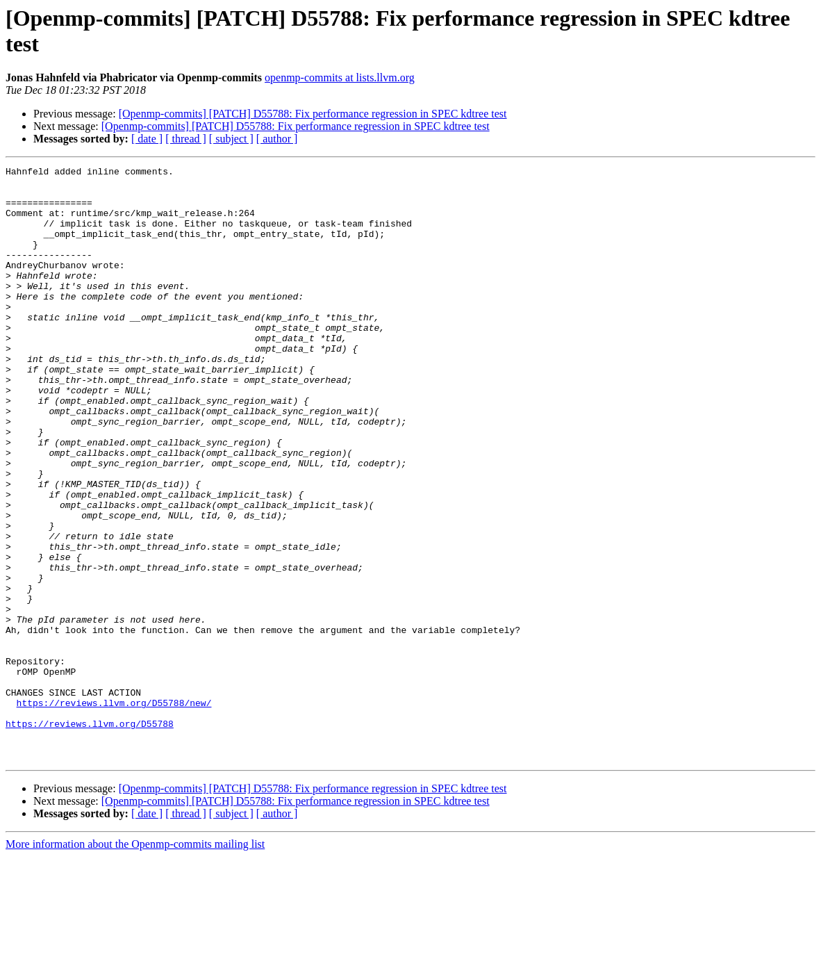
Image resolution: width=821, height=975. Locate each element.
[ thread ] (185, 139)
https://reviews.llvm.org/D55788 (90, 836)
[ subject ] (231, 139)
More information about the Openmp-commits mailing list (135, 963)
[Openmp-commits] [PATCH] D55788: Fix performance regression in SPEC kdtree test (313, 114)
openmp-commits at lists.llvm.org (340, 77)
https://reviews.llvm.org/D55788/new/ (114, 811)
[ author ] (277, 139)
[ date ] (147, 139)
